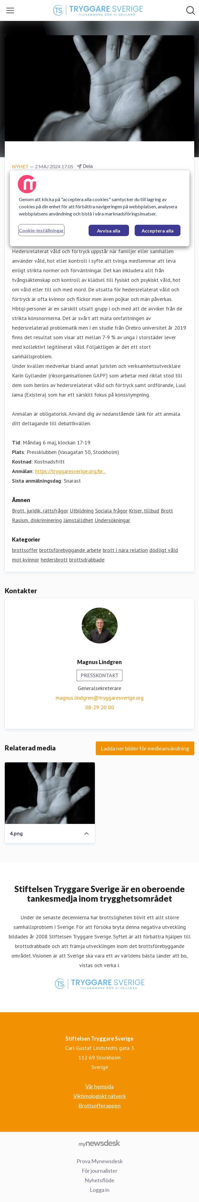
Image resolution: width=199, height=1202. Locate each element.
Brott (167, 510)
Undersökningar (112, 520)
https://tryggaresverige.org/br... (70, 471)
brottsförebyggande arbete (70, 550)
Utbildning (82, 510)
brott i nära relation (125, 550)
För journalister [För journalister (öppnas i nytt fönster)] (100, 1170)
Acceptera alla (158, 230)
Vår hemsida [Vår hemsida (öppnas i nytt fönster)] (99, 1086)
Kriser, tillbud (144, 510)
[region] (99, 208)
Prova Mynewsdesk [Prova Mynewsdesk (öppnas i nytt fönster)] (100, 1161)
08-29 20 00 (99, 707)
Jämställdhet (78, 520)
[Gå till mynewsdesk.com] (99, 1143)
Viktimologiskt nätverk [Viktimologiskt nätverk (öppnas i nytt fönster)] (99, 1096)
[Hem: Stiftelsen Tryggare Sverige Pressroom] (98, 10)
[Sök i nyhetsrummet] (190, 10)
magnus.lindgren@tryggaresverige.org (100, 697)
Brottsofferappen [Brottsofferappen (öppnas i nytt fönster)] (99, 1105)
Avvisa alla (108, 230)
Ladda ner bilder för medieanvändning (145, 748)
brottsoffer (25, 550)
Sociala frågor (111, 510)
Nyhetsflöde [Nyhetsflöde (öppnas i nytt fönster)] (99, 1180)
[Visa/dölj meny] (10, 10)
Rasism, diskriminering (37, 520)
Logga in (100, 1189)
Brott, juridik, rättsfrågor (40, 510)
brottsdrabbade (86, 559)
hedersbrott (54, 559)
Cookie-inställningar (41, 230)
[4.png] (50, 793)
